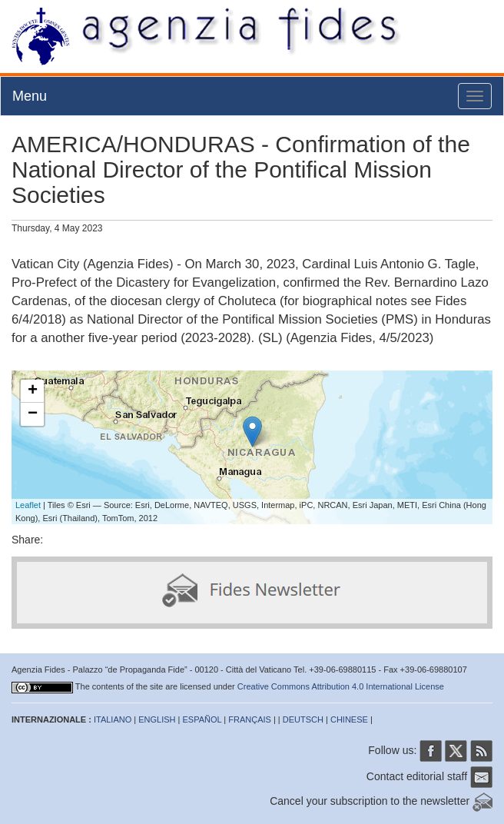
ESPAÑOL (202, 719)
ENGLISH (156, 719)
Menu (29, 96)
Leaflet (28, 505)
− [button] (33, 414)
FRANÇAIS (249, 719)
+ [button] (33, 391)
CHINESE (349, 719)
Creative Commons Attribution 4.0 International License (340, 686)
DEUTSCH (303, 719)
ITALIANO (112, 719)
